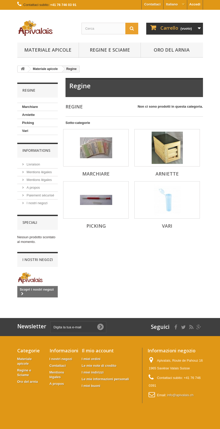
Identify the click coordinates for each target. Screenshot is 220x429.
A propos (33, 187)
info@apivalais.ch (180, 395)
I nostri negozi (37, 203)
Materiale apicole (47, 50)
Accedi (194, 4)
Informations (36, 150)
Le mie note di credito (99, 366)
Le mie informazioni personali (105, 379)
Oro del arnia (172, 50)
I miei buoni (91, 386)
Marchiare (30, 107)
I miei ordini (91, 359)
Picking (28, 123)
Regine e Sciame (110, 50)
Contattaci (152, 4)
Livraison (33, 164)
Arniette (28, 115)
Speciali (29, 222)
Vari (25, 131)
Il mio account (98, 350)
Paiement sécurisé (40, 195)
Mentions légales (39, 172)
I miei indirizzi (93, 372)
